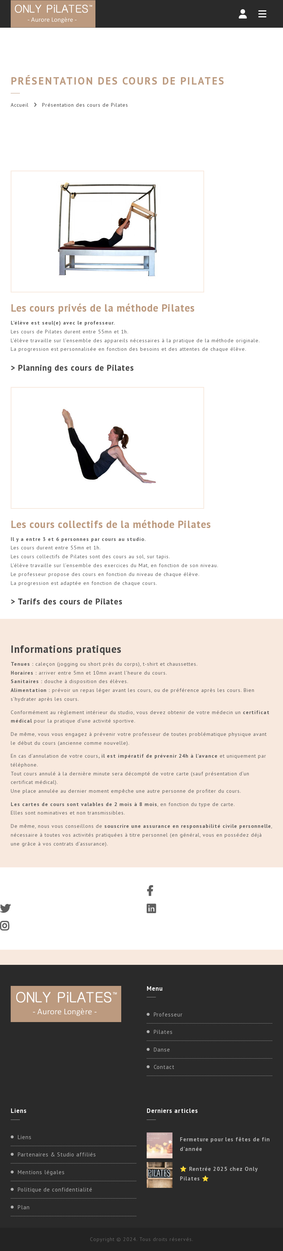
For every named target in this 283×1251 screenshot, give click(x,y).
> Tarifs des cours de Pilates (67, 601)
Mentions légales (41, 1172)
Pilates (163, 1031)
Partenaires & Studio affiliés (57, 1154)
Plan (24, 1207)
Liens (25, 1137)
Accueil (20, 105)
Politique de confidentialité (55, 1189)
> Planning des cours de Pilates (72, 367)
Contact (164, 1066)
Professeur (168, 1014)
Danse (162, 1049)
